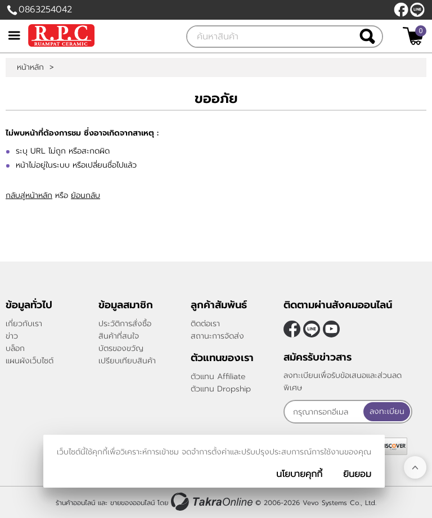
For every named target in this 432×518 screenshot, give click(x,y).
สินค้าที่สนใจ (118, 336)
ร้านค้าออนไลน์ (75, 503)
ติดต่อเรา (205, 324)
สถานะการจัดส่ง (217, 336)
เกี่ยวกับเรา (24, 324)
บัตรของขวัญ (120, 348)
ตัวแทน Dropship (221, 389)
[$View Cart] (413, 36)
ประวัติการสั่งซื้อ (124, 324)
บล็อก (15, 348)
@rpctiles (417, 9)
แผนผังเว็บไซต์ (29, 361)
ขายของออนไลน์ (132, 503)
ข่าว (12, 336)
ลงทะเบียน (387, 411)
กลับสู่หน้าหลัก (29, 195)
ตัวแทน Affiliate (218, 376)
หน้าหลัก (30, 67)
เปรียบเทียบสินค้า (127, 361)
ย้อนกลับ (85, 195)
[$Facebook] (401, 9)
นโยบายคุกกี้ (299, 474)
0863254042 (45, 9)
